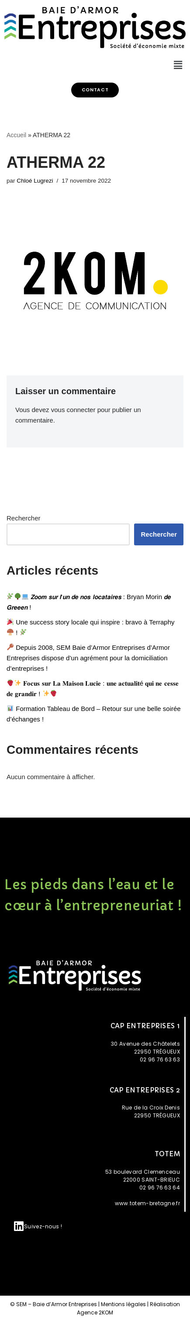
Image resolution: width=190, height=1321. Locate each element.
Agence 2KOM (95, 1312)
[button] (95, 90)
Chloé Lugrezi (35, 180)
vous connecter (73, 409)
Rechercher (24, 518)
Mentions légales (123, 1304)
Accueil (16, 135)
